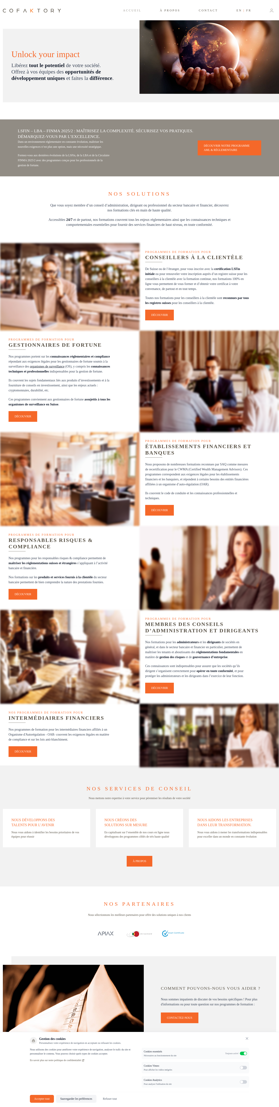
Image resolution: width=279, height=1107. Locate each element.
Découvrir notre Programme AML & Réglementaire (227, 147)
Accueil (132, 10)
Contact (208, 10)
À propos (170, 10)
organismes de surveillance (47, 366)
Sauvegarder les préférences (76, 1098)
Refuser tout (110, 1098)
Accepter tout (42, 1098)
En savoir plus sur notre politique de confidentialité (57, 1060)
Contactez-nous (179, 1017)
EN (239, 10)
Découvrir (159, 314)
